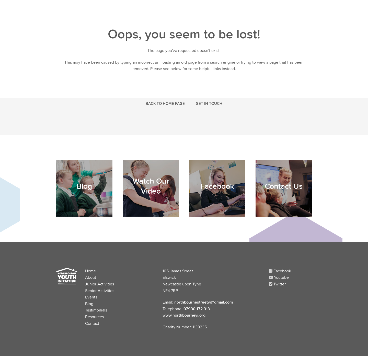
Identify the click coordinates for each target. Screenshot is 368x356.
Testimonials (96, 310)
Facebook (280, 271)
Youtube (279, 277)
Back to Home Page (165, 103)
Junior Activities (99, 284)
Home (90, 271)
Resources (94, 316)
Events (91, 297)
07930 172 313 (196, 308)
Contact (92, 323)
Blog (89, 303)
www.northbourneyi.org (184, 315)
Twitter (277, 284)
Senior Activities (99, 290)
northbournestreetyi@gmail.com (203, 302)
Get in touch (209, 103)
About (90, 277)
